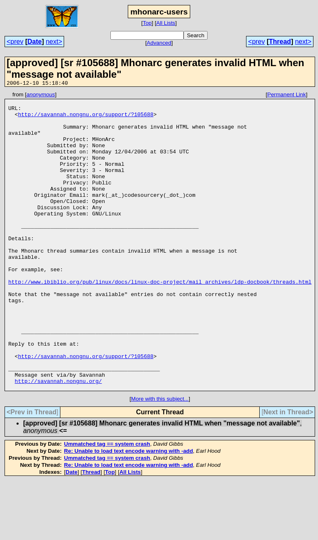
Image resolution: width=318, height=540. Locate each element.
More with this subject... (160, 458)
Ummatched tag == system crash (107, 503)
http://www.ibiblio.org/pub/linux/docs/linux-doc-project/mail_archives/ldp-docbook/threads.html (159, 320)
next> (54, 41)
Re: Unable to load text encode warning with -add (128, 510)
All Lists (165, 23)
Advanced (159, 43)
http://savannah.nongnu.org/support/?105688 (85, 119)
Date (34, 41)
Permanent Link (286, 96)
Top (147, 23)
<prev (15, 41)
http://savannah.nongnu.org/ (58, 439)
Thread (280, 41)
